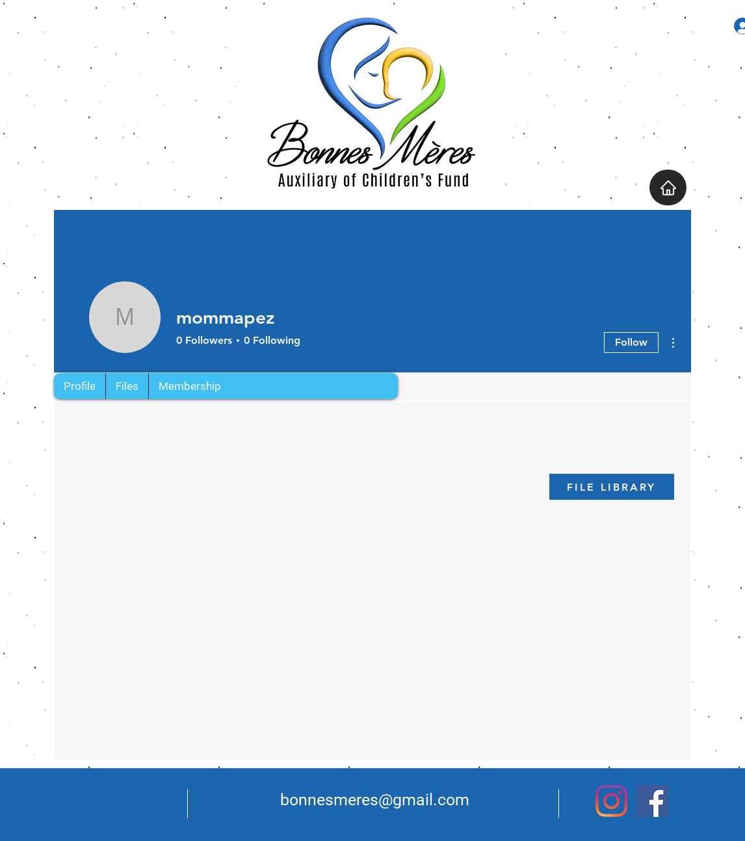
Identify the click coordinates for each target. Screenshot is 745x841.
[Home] (667, 187)
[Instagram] (611, 801)
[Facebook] (652, 801)
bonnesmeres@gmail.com (374, 799)
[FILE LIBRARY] (611, 487)
